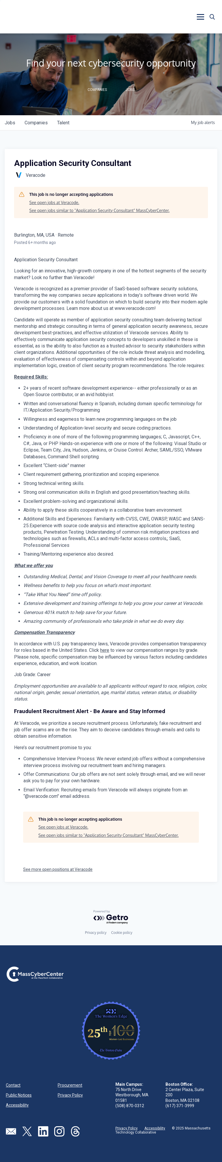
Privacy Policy (70, 1095)
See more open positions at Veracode (58, 869)
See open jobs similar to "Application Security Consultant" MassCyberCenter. (99, 210)
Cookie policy (121, 932)
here (104, 650)
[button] (200, 17)
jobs (10, 122)
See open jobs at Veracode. (54, 202)
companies (36, 122)
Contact (13, 1085)
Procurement (70, 1085)
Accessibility (17, 1105)
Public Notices (19, 1095)
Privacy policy (95, 932)
